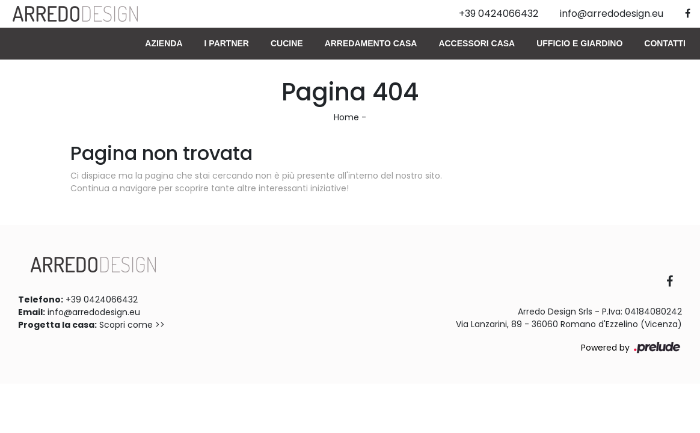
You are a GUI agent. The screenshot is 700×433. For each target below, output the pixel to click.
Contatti (665, 43)
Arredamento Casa (371, 43)
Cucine (287, 43)
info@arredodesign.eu (94, 312)
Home (346, 117)
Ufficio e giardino (579, 43)
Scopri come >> (132, 325)
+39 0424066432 (102, 299)
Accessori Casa (476, 43)
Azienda (163, 43)
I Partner (226, 43)
